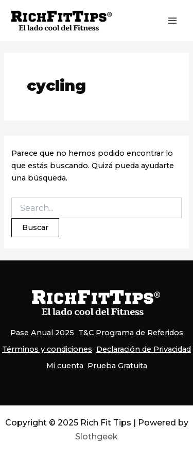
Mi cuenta (64, 365)
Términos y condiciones (47, 349)
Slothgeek (96, 436)
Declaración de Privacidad (143, 349)
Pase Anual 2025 (42, 332)
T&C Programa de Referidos (130, 332)
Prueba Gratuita (117, 365)
